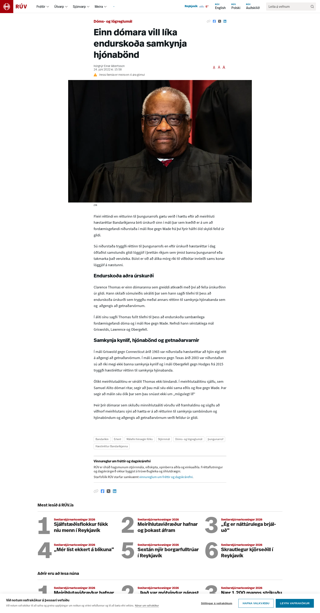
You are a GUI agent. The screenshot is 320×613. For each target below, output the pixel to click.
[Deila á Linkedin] (224, 21)
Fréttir (41, 6)
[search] (289, 6)
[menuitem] (47, 6)
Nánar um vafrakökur (147, 610)
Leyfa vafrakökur (295, 608)
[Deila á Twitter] (219, 21)
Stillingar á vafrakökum (216, 608)
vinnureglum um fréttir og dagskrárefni (166, 477)
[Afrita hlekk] (208, 21)
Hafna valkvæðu (256, 608)
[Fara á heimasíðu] (17, 6)
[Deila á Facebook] (214, 21)
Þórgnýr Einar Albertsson (109, 66)
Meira (99, 6)
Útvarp (59, 6)
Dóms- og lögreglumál (113, 22)
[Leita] (312, 6)
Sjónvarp (79, 6)
